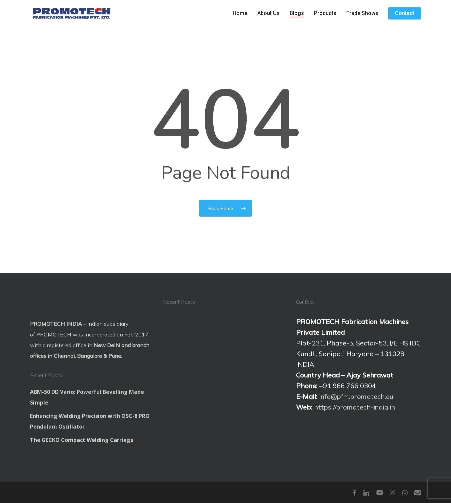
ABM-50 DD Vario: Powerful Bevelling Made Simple (87, 397)
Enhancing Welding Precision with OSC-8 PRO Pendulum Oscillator (90, 421)
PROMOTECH (53, 334)
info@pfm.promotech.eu (356, 396)
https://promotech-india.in (354, 407)
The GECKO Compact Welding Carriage (82, 440)
